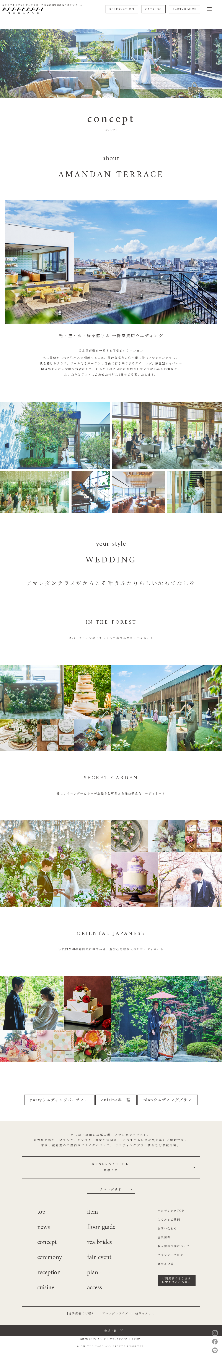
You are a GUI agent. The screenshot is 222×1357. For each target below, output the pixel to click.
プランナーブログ (170, 1255)
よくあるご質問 (169, 1219)
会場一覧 (110, 1330)
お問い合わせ (167, 1228)
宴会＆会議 (166, 1264)
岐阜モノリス (145, 1313)
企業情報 (164, 1237)
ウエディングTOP (171, 1210)
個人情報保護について (174, 1246)
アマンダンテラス (118, 1338)
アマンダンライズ (115, 1313)
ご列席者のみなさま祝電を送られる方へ (176, 1280)
